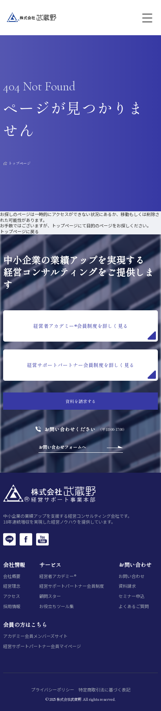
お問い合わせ (132, 576)
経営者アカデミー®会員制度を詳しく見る (94, 331)
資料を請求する (81, 401)
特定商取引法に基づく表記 (104, 689)
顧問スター (50, 596)
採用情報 (11, 606)
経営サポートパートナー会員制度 (71, 586)
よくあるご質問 (134, 606)
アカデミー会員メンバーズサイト (35, 636)
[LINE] (9, 539)
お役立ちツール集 (56, 606)
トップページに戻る (19, 231)
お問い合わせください (69, 429)
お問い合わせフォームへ (62, 447)
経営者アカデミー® (57, 576)
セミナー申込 (132, 596)
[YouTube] (42, 539)
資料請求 (127, 586)
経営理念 (11, 586)
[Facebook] (26, 539)
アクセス (11, 596)
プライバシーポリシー (52, 689)
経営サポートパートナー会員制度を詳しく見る (91, 370)
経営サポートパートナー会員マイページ (42, 646)
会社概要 (11, 576)
